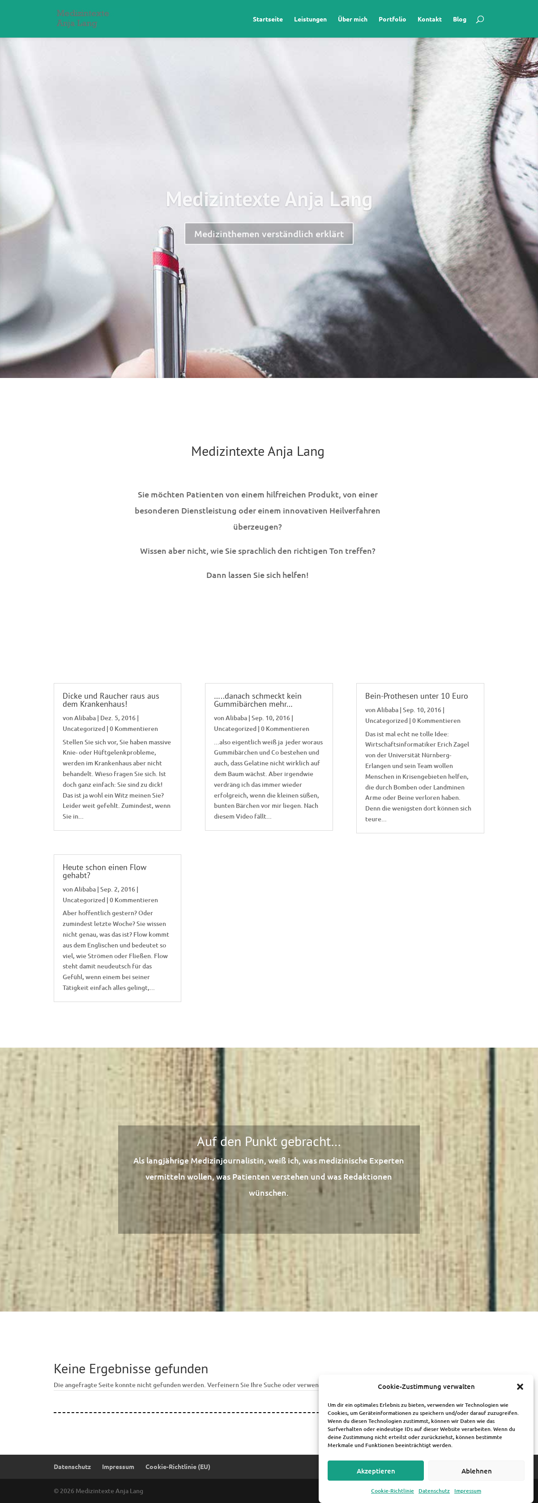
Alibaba (85, 717)
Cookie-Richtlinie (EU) (177, 1466)
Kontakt (430, 19)
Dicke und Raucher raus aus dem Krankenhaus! (111, 700)
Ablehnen (476, 1482)
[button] (520, 1399)
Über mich (352, 19)
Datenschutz (72, 1466)
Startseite (268, 19)
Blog (459, 19)
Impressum (118, 1466)
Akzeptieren (376, 1482)
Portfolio (392, 19)
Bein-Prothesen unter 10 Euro (416, 696)
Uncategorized (84, 728)
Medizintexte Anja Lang (269, 220)
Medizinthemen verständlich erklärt (269, 255)
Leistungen (310, 19)
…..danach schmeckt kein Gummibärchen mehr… (258, 700)
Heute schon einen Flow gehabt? (104, 871)
